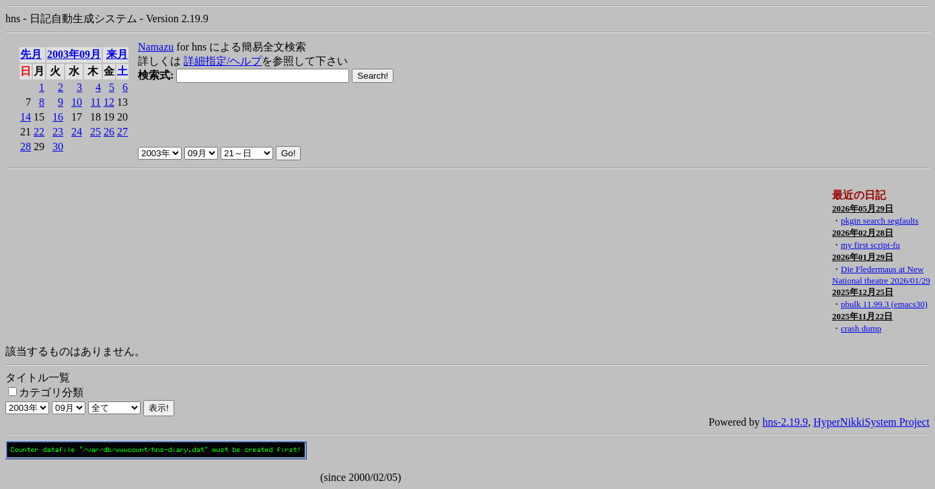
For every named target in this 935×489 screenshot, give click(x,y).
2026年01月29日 (862, 257)
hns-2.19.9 (786, 422)
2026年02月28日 (862, 233)
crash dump (861, 328)
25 (95, 131)
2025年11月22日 (862, 316)
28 (25, 146)
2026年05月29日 (862, 208)
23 (57, 131)
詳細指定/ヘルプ (223, 61)
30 (57, 146)
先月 (31, 54)
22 (39, 131)
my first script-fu (870, 245)
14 (25, 117)
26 (109, 131)
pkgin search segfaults (880, 221)
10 (76, 102)
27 (122, 131)
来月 (117, 54)
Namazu (156, 47)
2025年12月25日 (862, 292)
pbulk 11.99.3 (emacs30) (884, 304)
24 (76, 131)
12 (109, 102)
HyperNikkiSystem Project (871, 422)
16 (57, 117)
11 (96, 102)
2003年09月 (74, 54)
